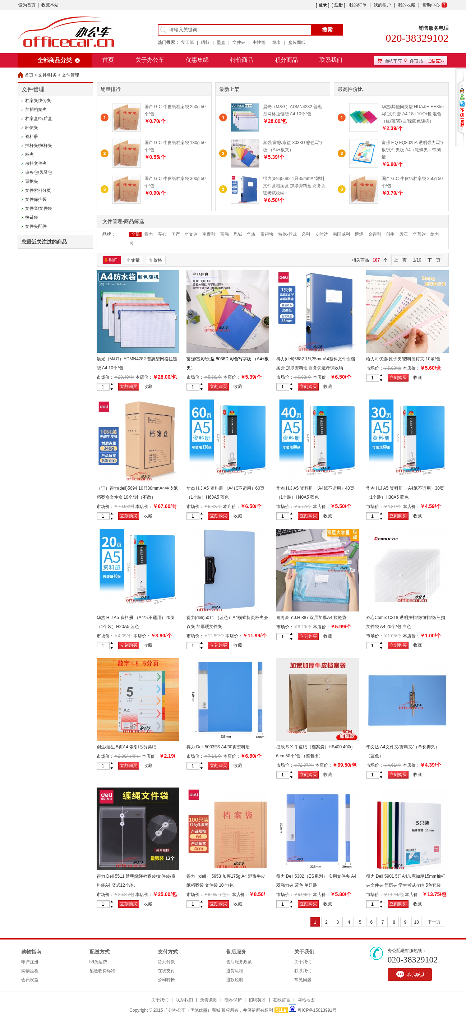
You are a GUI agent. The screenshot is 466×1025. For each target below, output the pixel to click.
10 (416, 922)
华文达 (191, 234)
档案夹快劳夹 (38, 100)
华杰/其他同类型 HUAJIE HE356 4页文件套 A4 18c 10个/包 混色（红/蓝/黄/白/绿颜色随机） (413, 114)
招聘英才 (257, 999)
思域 (238, 234)
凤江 (403, 234)
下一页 (434, 260)
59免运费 (98, 961)
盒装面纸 (296, 42)
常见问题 (303, 979)
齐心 (162, 234)
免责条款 (208, 999)
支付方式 (168, 952)
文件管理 (70, 75)
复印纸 (187, 42)
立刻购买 (128, 386)
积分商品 (286, 60)
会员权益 (29, 979)
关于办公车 (149, 60)
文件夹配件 (36, 226)
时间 (113, 260)
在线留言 (281, 999)
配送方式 (99, 952)
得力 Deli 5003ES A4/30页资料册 (218, 746)
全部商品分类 (54, 60)
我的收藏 (406, 5)
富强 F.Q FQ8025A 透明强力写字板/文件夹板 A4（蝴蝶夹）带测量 (413, 150)
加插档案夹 (36, 109)
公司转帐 (166, 979)
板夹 (29, 154)
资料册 (31, 136)
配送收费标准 (102, 970)
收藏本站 (50, 5)
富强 (224, 234)
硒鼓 (205, 42)
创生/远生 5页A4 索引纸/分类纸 (127, 746)
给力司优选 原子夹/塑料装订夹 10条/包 (403, 358)
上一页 (400, 260)
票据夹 (31, 181)
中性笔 (259, 42)
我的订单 (357, 5)
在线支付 (166, 970)
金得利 (374, 234)
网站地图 (306, 999)
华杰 (251, 234)
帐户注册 (29, 961)
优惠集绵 (197, 60)
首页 (108, 60)
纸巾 (276, 42)
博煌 (359, 234)
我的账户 (382, 5)
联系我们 (330, 60)
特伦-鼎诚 (287, 234)
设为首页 (27, 5)
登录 (322, 5)
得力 (148, 234)
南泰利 (208, 234)
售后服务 (236, 952)
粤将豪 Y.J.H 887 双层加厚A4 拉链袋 (311, 617)
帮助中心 (431, 5)
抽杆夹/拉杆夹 (38, 145)
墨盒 (221, 42)
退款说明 (234, 979)
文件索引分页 (38, 190)
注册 (338, 5)
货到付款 (166, 961)
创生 (390, 234)
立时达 (321, 234)
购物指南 (31, 952)
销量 (135, 260)
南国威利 (341, 234)
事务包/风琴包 (38, 172)
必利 (305, 234)
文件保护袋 (36, 199)
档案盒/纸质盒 (38, 118)
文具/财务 (47, 75)
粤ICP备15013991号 (317, 1010)
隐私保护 (233, 999)
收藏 (148, 386)
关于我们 (304, 952)
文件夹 (238, 42)
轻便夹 (31, 127)
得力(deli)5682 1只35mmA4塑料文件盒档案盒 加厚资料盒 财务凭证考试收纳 (294, 185)
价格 (157, 260)
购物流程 (29, 970)
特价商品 (241, 60)
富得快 (266, 234)
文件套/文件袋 (38, 208)
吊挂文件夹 (36, 163)
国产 (175, 234)
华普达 (419, 234)
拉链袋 (31, 217)
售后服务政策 (239, 961)
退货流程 (234, 970)
